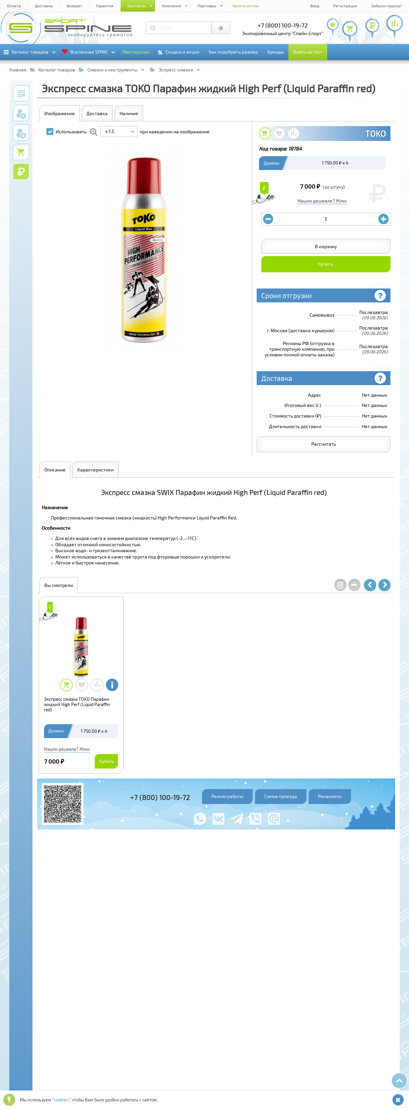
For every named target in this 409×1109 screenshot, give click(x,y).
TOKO (375, 133)
